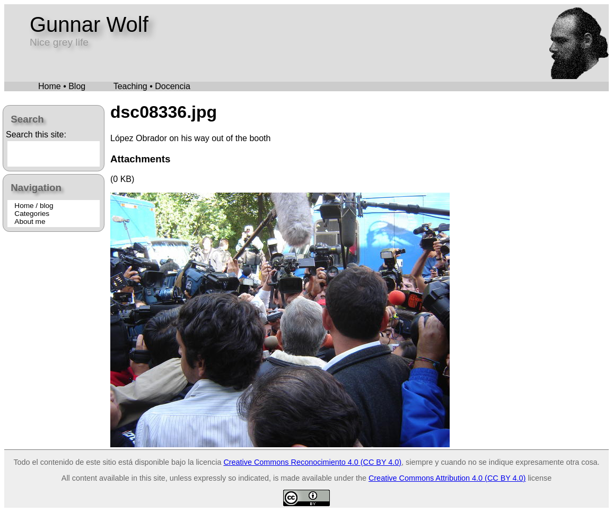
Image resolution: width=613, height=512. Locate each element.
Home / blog (33, 206)
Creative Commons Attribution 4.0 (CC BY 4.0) (447, 478)
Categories (31, 214)
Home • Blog (61, 86)
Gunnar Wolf (89, 24)
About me (29, 221)
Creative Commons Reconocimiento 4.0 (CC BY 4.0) (312, 462)
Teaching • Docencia (151, 86)
